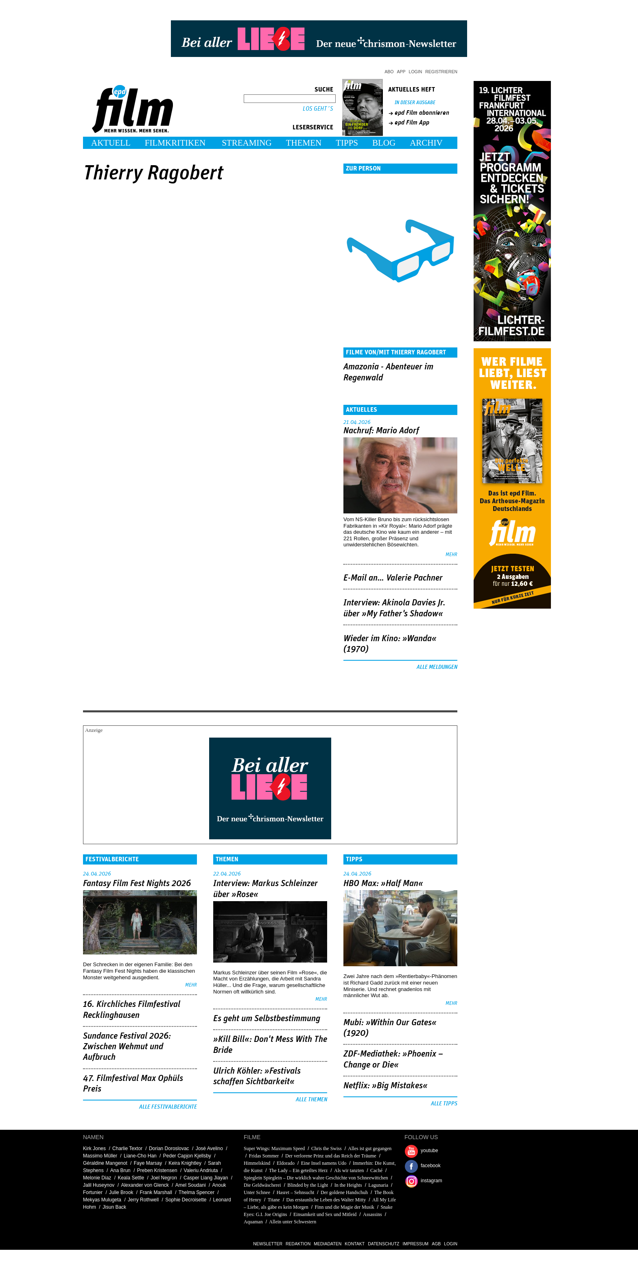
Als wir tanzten (349, 1170)
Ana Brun (120, 1170)
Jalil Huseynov (98, 1185)
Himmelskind (257, 1163)
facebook (431, 1165)
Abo (389, 71)
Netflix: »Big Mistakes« (385, 1085)
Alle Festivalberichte (168, 1107)
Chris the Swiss (326, 1148)
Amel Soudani (190, 1185)
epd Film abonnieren (422, 112)
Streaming (247, 143)
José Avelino (209, 1148)
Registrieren (441, 71)
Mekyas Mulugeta (102, 1200)
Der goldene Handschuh (344, 1192)
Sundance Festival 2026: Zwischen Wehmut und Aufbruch (127, 1047)
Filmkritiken (175, 143)
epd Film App (412, 122)
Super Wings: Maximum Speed (274, 1148)
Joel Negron (164, 1178)
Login (415, 71)
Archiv (426, 143)
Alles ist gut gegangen (369, 1148)
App (401, 71)
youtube (429, 1150)
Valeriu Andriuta (201, 1170)
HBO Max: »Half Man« (383, 883)
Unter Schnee (257, 1192)
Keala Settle (131, 1178)
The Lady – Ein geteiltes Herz (298, 1170)
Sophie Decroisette (185, 1200)
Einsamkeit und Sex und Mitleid (324, 1214)
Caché (376, 1170)
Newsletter (267, 1243)
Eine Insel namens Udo (324, 1163)
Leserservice (313, 127)
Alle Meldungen (437, 667)
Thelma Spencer (196, 1192)
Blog (383, 143)
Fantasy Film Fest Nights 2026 (137, 883)
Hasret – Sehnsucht (296, 1192)
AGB (436, 1243)
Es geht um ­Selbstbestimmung (266, 1018)
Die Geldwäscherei (262, 1185)
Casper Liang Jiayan (206, 1178)
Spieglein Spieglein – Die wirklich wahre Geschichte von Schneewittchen (316, 1178)
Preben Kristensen (157, 1170)
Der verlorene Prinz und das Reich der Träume (330, 1156)
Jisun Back (114, 1207)
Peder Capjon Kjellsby (187, 1156)
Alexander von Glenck (144, 1185)
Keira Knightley (184, 1163)
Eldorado (286, 1163)
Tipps (347, 143)
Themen (304, 143)
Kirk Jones (94, 1148)
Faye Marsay (148, 1163)
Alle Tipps (444, 1104)
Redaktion (298, 1243)
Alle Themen (311, 1100)
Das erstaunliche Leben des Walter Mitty (326, 1200)
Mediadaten (327, 1243)
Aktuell (111, 143)
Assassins (372, 1214)
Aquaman (253, 1222)
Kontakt (355, 1243)
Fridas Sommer (264, 1156)
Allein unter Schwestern (292, 1222)
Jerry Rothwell (143, 1200)
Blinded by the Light (307, 1185)
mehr (451, 554)
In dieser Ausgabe (415, 102)
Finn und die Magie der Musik (344, 1207)
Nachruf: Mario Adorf (381, 430)
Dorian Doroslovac (169, 1148)
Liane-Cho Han (140, 1156)
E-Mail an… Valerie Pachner (393, 578)
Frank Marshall (156, 1192)
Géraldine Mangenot (105, 1163)
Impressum (416, 1243)
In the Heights (348, 1185)
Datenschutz (383, 1243)
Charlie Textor (127, 1148)
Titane (274, 1200)
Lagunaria (378, 1185)
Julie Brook (121, 1192)
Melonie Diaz (97, 1178)
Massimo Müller (100, 1156)
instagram (431, 1180)
